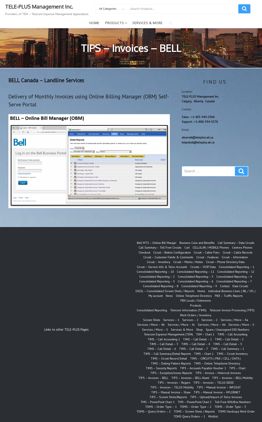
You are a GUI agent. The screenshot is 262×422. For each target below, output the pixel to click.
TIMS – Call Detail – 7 (193, 349)
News (169, 296)
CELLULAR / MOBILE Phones (211, 247)
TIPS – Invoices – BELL (153, 378)
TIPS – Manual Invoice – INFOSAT (219, 387)
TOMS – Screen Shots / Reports (194, 411)
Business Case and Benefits (197, 243)
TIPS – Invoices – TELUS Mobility (172, 387)
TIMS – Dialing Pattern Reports (171, 363)
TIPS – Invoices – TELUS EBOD (213, 383)
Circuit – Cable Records (238, 252)
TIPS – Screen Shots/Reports (168, 397)
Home (94, 23)
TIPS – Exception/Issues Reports (171, 373)
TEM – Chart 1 (205, 334)
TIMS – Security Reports (161, 368)
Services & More (147, 23)
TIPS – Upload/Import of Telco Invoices (216, 397)
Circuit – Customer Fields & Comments (168, 257)
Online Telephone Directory (194, 296)
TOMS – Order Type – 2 (195, 407)
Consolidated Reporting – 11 (195, 272)
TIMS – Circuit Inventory (232, 354)
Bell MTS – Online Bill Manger (157, 243)
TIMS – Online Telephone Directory (217, 363)
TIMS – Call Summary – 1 (227, 349)
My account (156, 296)
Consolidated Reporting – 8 (160, 286)
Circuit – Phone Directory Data (225, 262)
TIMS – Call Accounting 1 (163, 339)
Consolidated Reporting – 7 (234, 281)
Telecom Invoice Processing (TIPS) (231, 310)
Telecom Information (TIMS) (188, 310)
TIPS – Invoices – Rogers (174, 383)
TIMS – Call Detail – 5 (227, 344)
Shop (199, 330)
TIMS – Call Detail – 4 (195, 344)
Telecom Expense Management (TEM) (168, 334)
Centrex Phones (242, 247)
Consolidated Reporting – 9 (199, 286)
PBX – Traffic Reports (229, 296)
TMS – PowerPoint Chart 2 (195, 402)
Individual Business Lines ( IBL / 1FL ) (232, 291)
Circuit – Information (235, 257)
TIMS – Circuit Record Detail (169, 358)
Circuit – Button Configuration (172, 252)
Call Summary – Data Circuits (236, 243)
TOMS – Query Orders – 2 (153, 411)
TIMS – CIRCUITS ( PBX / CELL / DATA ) (215, 358)
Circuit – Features (207, 257)
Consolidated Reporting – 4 (234, 277)
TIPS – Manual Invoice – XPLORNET (217, 392)
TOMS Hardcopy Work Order (236, 411)
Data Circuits (240, 286)
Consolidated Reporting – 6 (195, 281)
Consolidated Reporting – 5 (157, 281)
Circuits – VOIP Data (203, 267)
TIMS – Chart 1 (204, 354)
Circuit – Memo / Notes (188, 262)
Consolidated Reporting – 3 (195, 277)
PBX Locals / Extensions (195, 300)
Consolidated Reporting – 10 (155, 272)
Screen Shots (151, 320)
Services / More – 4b (151, 325)
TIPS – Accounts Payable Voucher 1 (203, 368)
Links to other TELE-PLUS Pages (66, 329)
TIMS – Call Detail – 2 (229, 339)
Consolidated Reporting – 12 (235, 272)
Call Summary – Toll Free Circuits (160, 247)
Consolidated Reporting (152, 310)
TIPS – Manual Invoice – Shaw (171, 392)
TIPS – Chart (237, 368)
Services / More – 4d (211, 325)
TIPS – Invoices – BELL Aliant (190, 378)
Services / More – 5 (241, 325)
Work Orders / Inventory (195, 315)
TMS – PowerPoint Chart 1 (158, 402)
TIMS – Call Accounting (232, 334)
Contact (224, 286)
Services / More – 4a (234, 320)
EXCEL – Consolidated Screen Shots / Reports (165, 291)
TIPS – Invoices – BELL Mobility (232, 378)
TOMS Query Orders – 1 (189, 416)
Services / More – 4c (181, 325)
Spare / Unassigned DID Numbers (227, 330)
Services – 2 (190, 320)
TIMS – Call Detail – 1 (197, 339)
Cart (187, 247)
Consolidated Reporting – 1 (236, 267)
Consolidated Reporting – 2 (157, 277)
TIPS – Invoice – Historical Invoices (218, 373)
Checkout (144, 252)
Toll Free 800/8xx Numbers (233, 402)
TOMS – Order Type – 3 (230, 407)
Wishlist (213, 416)
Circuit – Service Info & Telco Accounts (162, 267)
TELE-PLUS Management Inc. (39, 6)
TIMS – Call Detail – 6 (161, 349)
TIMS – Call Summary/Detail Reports (167, 354)
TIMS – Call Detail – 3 (163, 344)
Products (116, 23)
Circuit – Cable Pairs (207, 252)
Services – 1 (171, 320)
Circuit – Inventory (158, 262)
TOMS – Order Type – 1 (161, 407)
